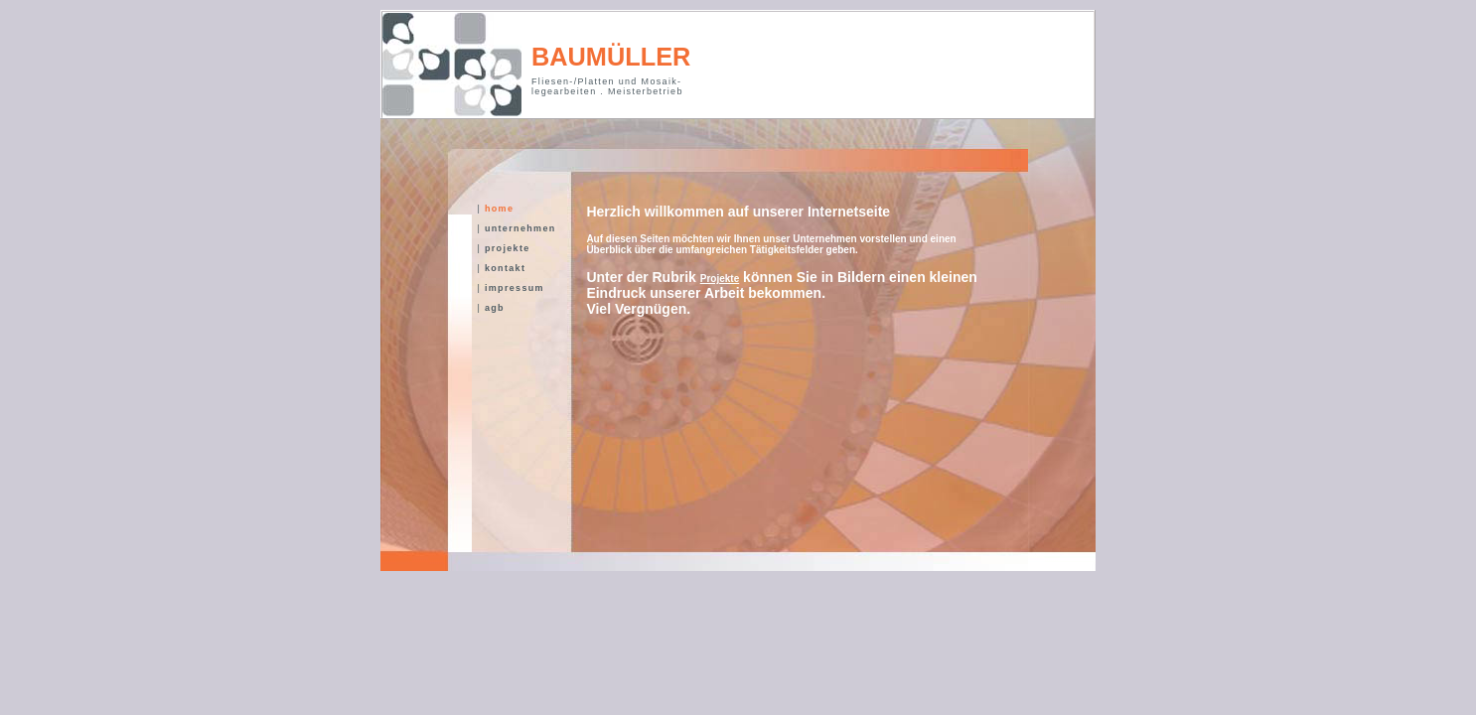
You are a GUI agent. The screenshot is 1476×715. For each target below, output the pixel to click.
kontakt (503, 268)
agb (493, 308)
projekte (505, 248)
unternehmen (518, 228)
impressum (512, 288)
